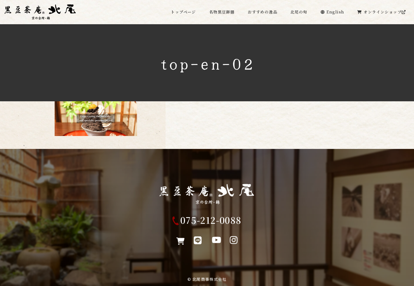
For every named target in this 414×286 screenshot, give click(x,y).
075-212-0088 (211, 222)
